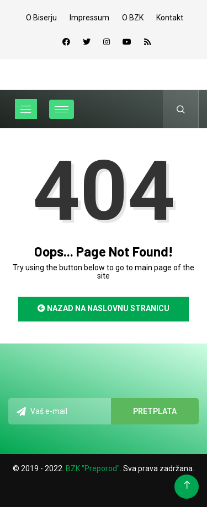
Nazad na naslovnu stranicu (103, 308)
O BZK (133, 17)
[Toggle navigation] (26, 109)
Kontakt (169, 17)
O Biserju (41, 17)
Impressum (89, 17)
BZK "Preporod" (93, 468)
